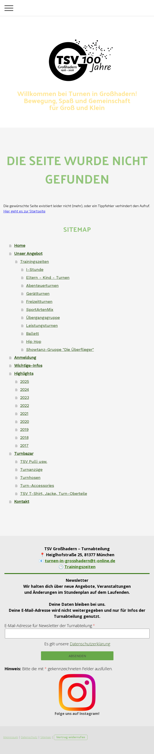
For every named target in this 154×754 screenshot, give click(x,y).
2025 (24, 381)
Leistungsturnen (42, 325)
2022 (24, 405)
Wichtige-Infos (28, 365)
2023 (24, 397)
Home (19, 245)
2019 (24, 429)
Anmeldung (25, 357)
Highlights (23, 373)
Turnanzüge (31, 469)
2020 (24, 421)
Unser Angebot (28, 253)
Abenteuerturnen (42, 285)
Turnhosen (30, 477)
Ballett (32, 333)
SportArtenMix (39, 309)
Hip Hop (33, 341)
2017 (24, 445)
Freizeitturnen (39, 301)
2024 (24, 389)
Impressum (10, 737)
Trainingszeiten (34, 261)
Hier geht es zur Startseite (24, 211)
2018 (24, 437)
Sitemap (45, 737)
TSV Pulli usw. (33, 461)
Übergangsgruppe (43, 317)
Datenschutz (29, 737)
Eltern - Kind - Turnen (48, 277)
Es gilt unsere (77, 643)
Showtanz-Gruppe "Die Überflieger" (60, 349)
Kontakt (21, 501)
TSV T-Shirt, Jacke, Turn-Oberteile (53, 493)
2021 (24, 413)
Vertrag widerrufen (70, 737)
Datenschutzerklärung (90, 643)
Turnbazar (23, 453)
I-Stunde (34, 269)
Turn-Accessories (37, 485)
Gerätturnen (38, 293)
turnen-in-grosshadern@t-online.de (80, 560)
